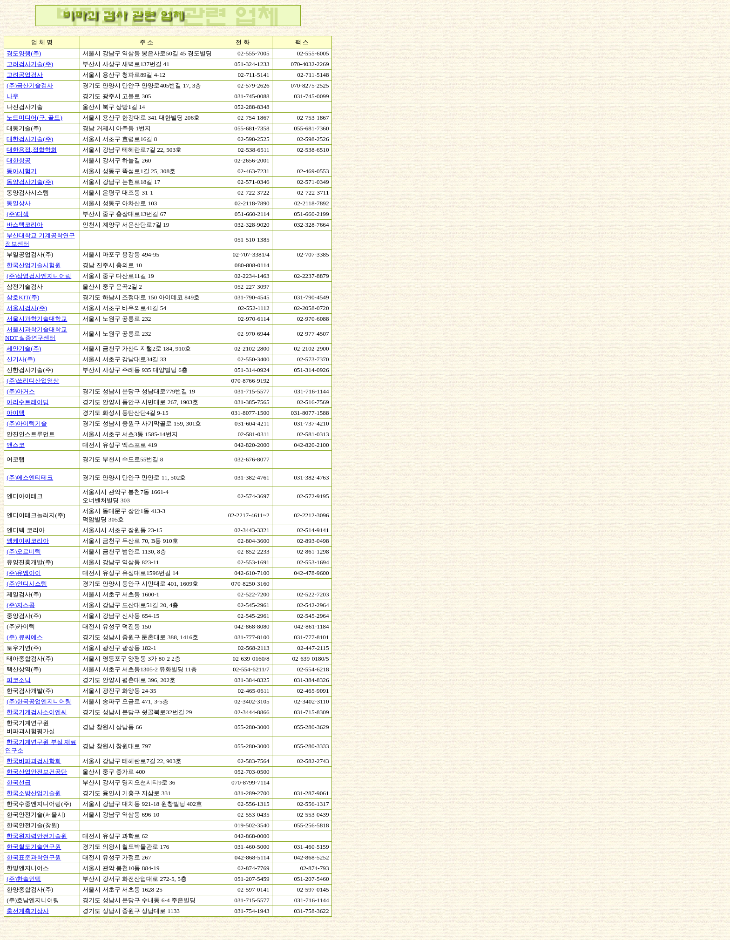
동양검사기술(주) (30, 181)
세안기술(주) (24, 348)
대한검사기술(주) (30, 138)
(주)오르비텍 (24, 551)
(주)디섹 (18, 213)
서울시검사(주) (27, 307)
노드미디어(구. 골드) (34, 117)
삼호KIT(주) (23, 297)
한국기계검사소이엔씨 (37, 712)
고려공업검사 (25, 74)
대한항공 (19, 160)
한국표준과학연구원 (34, 857)
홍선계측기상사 (28, 910)
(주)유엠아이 (24, 572)
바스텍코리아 (25, 224)
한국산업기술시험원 (34, 265)
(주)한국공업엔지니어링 (39, 701)
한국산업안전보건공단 (37, 771)
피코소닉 (19, 679)
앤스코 (16, 444)
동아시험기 (22, 171)
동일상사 (19, 203)
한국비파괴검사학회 (34, 760)
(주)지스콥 (21, 605)
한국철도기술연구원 (34, 846)
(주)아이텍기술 (27, 423)
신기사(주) (21, 359)
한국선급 (19, 782)
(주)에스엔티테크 (30, 477)
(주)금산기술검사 (30, 85)
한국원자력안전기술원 (37, 835)
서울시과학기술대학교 (37, 318)
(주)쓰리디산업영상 (33, 380)
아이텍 (16, 412)
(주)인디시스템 (27, 583)
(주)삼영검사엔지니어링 (39, 275)
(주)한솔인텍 (24, 878)
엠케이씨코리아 (28, 540)
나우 (13, 96)
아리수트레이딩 (28, 402)
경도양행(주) (24, 53)
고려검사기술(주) (30, 64)
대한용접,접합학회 (31, 149)
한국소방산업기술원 (34, 793)
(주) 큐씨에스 (24, 637)
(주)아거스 (21, 391)
